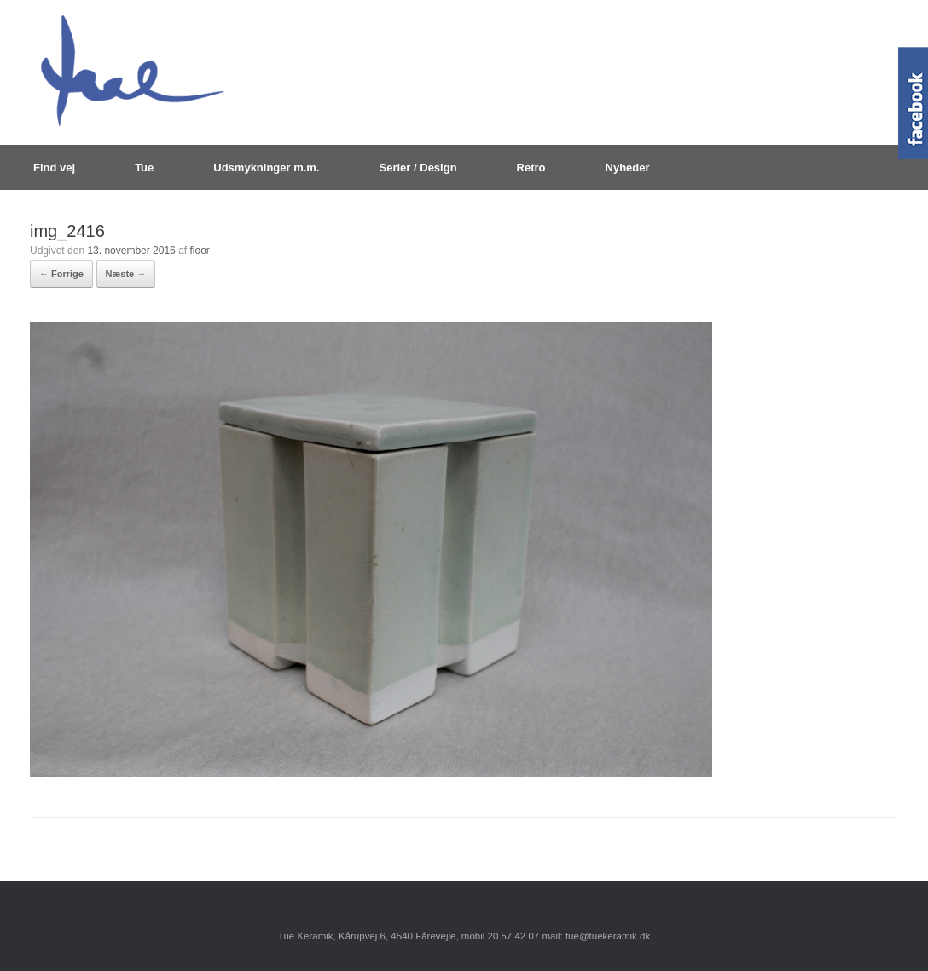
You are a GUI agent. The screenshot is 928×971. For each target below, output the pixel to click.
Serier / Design (418, 167)
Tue (144, 167)
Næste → (126, 274)
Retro (531, 167)
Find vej (54, 167)
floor (199, 251)
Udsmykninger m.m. (266, 167)
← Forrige (61, 274)
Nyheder (628, 167)
